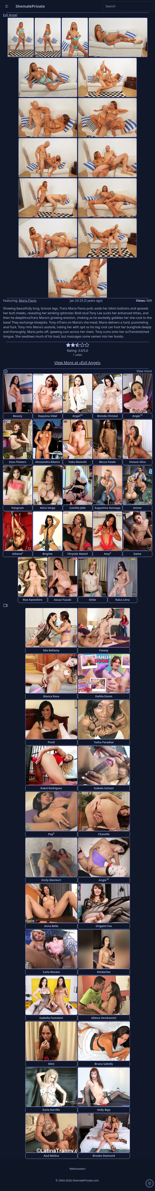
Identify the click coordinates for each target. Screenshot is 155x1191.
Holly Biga (103, 1110)
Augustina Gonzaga (107, 508)
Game (137, 554)
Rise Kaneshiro (32, 600)
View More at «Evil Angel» (77, 362)
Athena (17, 554)
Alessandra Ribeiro (47, 462)
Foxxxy (103, 650)
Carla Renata (51, 972)
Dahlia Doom (103, 696)
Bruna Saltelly (104, 1064)
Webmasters (77, 1169)
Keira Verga (47, 508)
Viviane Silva (137, 462)
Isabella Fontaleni (51, 1018)
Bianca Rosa (51, 696)
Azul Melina (51, 1156)
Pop (51, 834)
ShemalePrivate (30, 6)
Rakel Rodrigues (51, 788)
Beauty (17, 416)
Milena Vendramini (103, 1018)
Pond (51, 742)
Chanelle (103, 834)
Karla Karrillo (51, 1110)
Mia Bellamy (51, 650)
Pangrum (17, 508)
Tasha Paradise (104, 742)
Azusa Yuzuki (62, 600)
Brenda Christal (107, 416)
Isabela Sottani (104, 788)
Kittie (92, 600)
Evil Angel (10, 15)
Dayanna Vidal (47, 416)
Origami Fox (104, 926)
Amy (107, 554)
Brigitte (48, 554)
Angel (77, 416)
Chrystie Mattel (77, 554)
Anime (137, 508)
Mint (51, 1064)
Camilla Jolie (77, 508)
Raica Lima (122, 600)
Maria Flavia (27, 300)
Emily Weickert (51, 880)
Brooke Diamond (104, 1156)
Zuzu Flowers (17, 462)
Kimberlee (104, 972)
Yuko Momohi (77, 462)
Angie (137, 416)
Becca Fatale (107, 462)
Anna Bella (51, 926)
